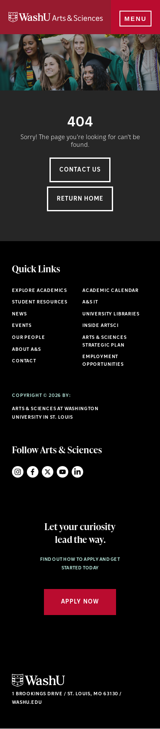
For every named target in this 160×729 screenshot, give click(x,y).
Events (22, 326)
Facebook (32, 472)
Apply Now (80, 602)
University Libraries (111, 314)
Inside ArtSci (100, 326)
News (19, 314)
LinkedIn (77, 472)
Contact (24, 361)
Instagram (18, 472)
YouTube (62, 472)
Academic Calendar (110, 291)
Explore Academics (39, 291)
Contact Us (80, 170)
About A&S (26, 349)
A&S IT (90, 302)
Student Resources (39, 302)
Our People (28, 337)
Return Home (80, 199)
